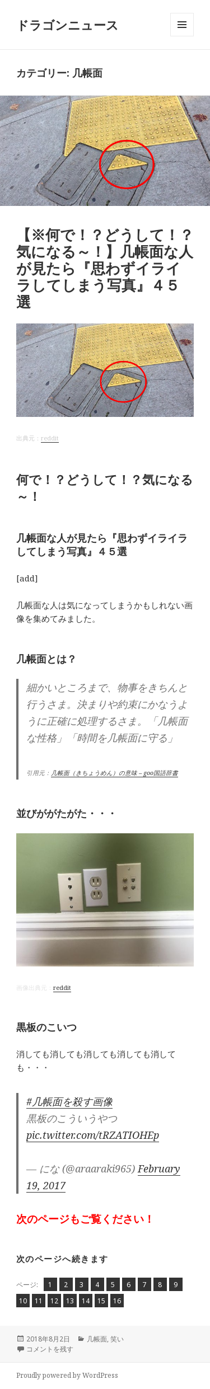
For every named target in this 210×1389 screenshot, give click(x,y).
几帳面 (97, 1339)
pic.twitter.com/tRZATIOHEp (92, 1135)
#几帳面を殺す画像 (69, 1101)
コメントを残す (49, 1349)
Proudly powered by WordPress (67, 1375)
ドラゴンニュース (67, 24)
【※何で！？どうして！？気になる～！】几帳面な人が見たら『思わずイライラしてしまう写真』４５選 (105, 268)
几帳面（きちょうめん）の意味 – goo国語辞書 (114, 773)
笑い (117, 1339)
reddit (50, 438)
